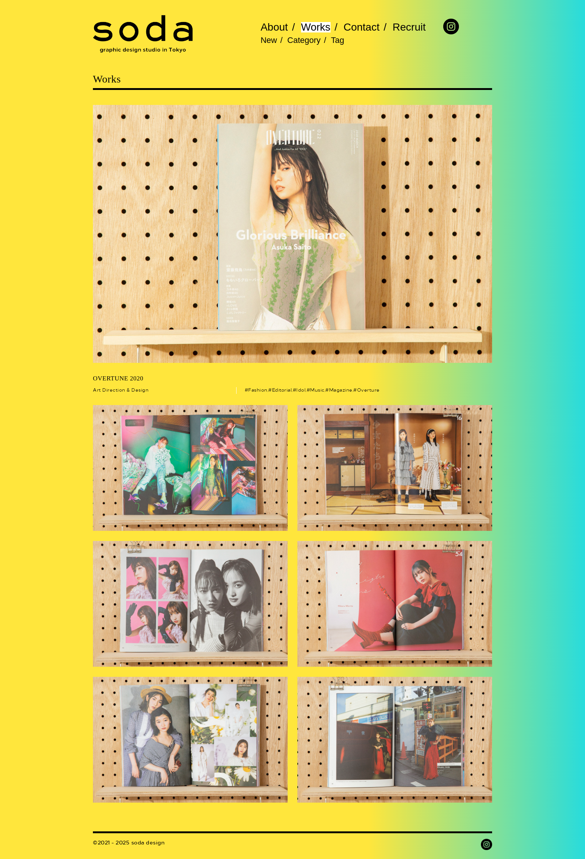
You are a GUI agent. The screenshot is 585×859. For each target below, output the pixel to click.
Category (303, 40)
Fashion (258, 390)
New (268, 40)
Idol (301, 390)
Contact (362, 27)
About (274, 27)
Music (317, 390)
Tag (337, 40)
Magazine (341, 390)
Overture (368, 390)
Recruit (409, 27)
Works (316, 27)
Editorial (282, 390)
